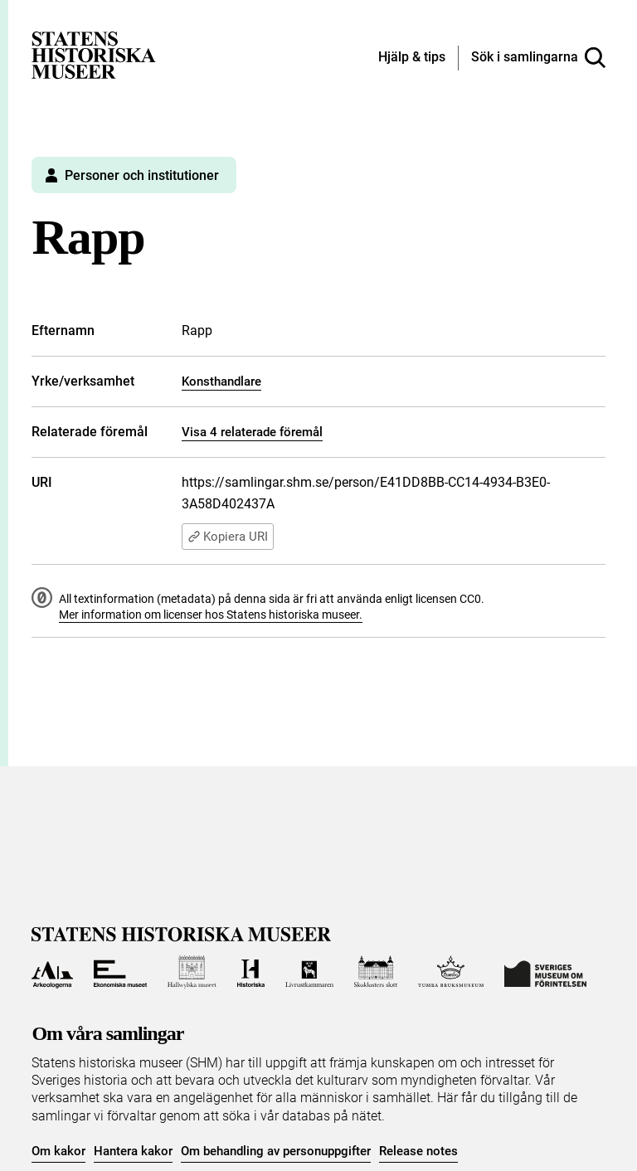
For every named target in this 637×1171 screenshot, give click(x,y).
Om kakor (58, 1151)
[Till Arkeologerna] (52, 972)
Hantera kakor (133, 1151)
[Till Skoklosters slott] (375, 972)
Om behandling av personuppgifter (276, 1151)
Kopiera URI (227, 536)
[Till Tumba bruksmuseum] (451, 972)
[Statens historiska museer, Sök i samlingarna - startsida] (94, 54)
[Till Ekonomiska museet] (120, 972)
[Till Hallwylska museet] (192, 972)
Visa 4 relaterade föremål (252, 432)
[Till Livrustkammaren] (309, 972)
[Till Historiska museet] (251, 972)
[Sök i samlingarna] (538, 58)
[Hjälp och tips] (411, 58)
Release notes (418, 1151)
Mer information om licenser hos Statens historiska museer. (210, 614)
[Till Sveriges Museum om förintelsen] (545, 972)
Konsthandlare (221, 381)
